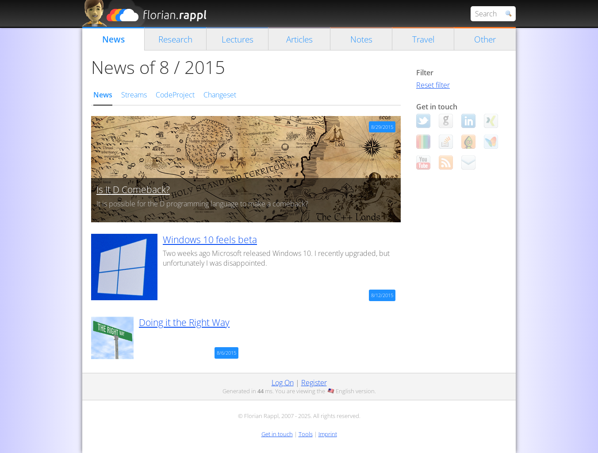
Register (314, 382)
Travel (423, 39)
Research (175, 39)
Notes (361, 39)
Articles (299, 39)
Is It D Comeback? (133, 189)
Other (485, 39)
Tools (306, 434)
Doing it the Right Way (184, 322)
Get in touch (277, 434)
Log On (283, 382)
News (113, 39)
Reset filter (433, 85)
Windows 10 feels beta (210, 239)
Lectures (237, 39)
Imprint (327, 434)
